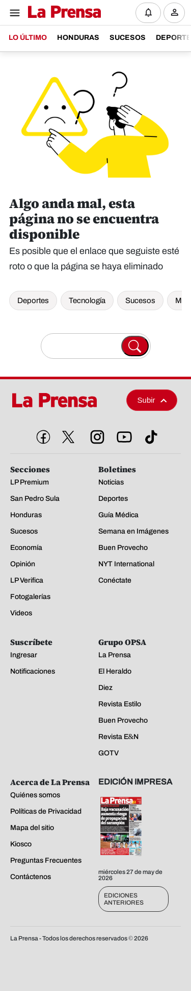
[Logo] (62, 12)
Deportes (33, 300)
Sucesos (140, 300)
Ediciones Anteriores (124, 899)
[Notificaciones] (148, 13)
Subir (152, 400)
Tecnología (87, 300)
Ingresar (177, 20)
